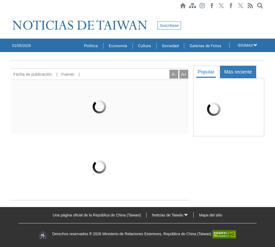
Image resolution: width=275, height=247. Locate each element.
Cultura (144, 45)
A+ (183, 74)
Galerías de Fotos (205, 45)
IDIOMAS (247, 45)
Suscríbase (169, 25)
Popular (206, 72)
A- (174, 74)
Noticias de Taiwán (170, 215)
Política (91, 45)
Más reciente (238, 72)
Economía (118, 45)
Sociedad (170, 45)
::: (12, 14)
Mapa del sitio (210, 215)
